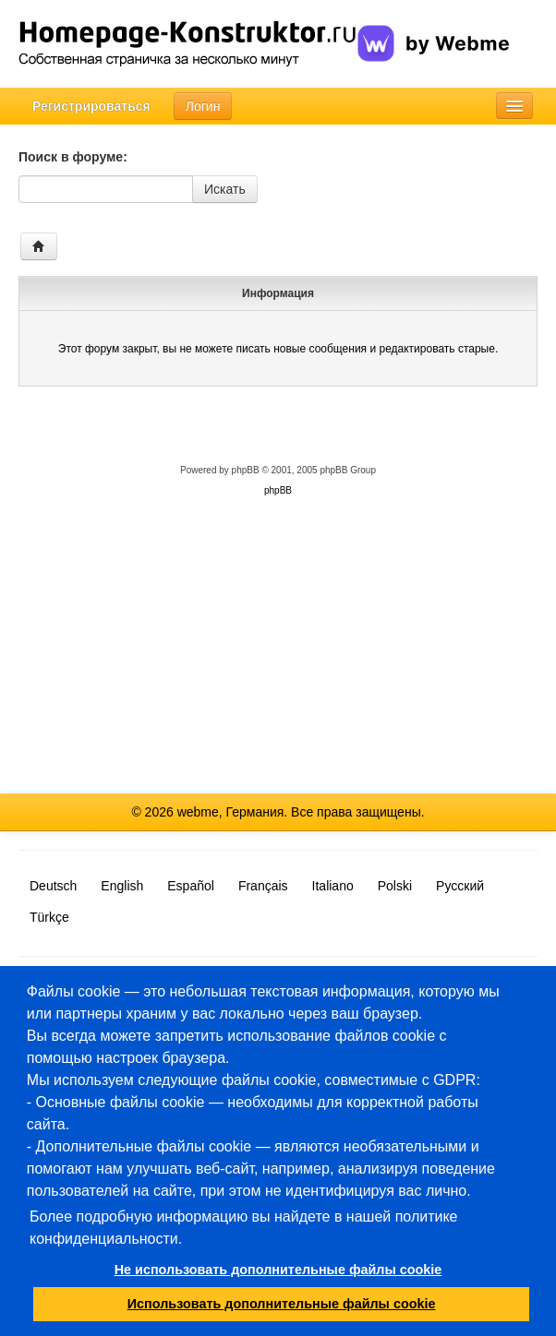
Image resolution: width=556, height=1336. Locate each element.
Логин (203, 106)
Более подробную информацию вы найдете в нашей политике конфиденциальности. (244, 1228)
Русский (460, 885)
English (122, 885)
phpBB (246, 470)
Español (190, 885)
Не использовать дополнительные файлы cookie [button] (278, 1269)
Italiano (333, 885)
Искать (225, 189)
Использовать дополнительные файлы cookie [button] (281, 1303)
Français (263, 885)
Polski (395, 885)
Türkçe (49, 917)
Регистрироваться (91, 106)
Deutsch (53, 885)
